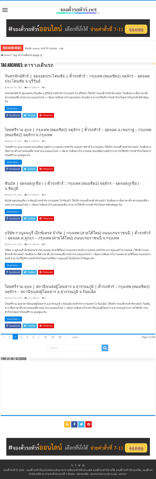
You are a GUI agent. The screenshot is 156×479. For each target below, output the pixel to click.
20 (52, 337)
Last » (75, 337)
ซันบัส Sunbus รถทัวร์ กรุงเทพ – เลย (44, 48)
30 (60, 337)
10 (45, 337)
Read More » (13, 108)
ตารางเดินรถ (33, 87)
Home (5, 55)
